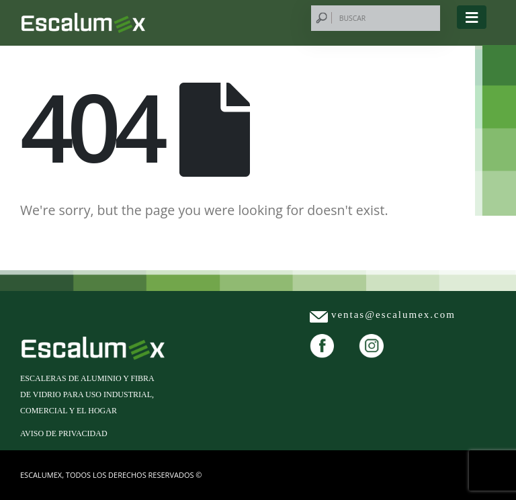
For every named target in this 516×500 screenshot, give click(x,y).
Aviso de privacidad (64, 433)
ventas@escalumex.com (393, 314)
